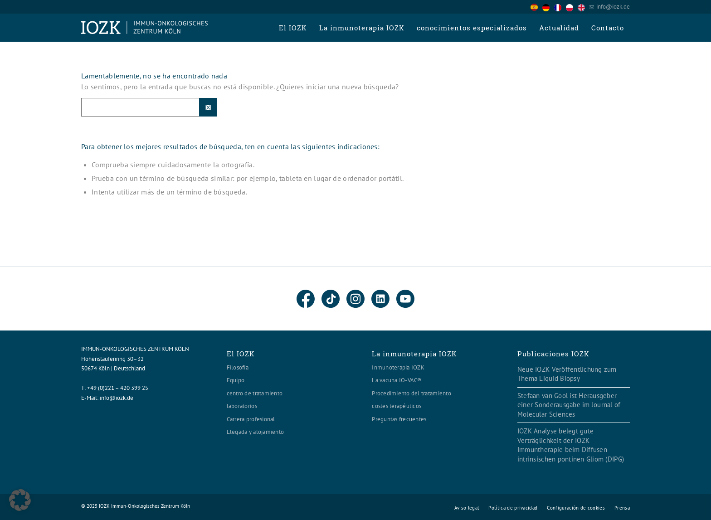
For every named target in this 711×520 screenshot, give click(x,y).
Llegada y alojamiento (255, 432)
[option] (548, 7)
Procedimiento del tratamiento (411, 393)
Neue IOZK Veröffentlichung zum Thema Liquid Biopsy (567, 374)
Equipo (236, 380)
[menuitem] (293, 27)
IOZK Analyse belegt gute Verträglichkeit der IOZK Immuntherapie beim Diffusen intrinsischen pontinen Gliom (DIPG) (570, 445)
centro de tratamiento (254, 393)
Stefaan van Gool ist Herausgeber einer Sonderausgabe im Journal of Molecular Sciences (569, 404)
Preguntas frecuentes (399, 419)
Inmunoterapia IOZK (398, 367)
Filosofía (237, 367)
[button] (20, 500)
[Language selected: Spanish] (560, 6)
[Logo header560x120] (144, 27)
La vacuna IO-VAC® (396, 380)
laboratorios (242, 406)
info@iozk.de (613, 6)
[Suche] (149, 107)
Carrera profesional (251, 419)
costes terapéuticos (396, 406)
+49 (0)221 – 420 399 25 (117, 388)
